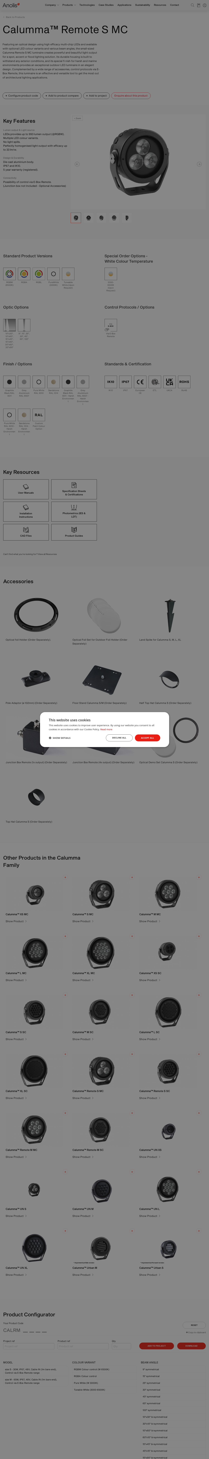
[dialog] (104, 729)
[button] (60, 738)
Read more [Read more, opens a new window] (106, 729)
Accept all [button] (147, 737)
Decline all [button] (118, 737)
